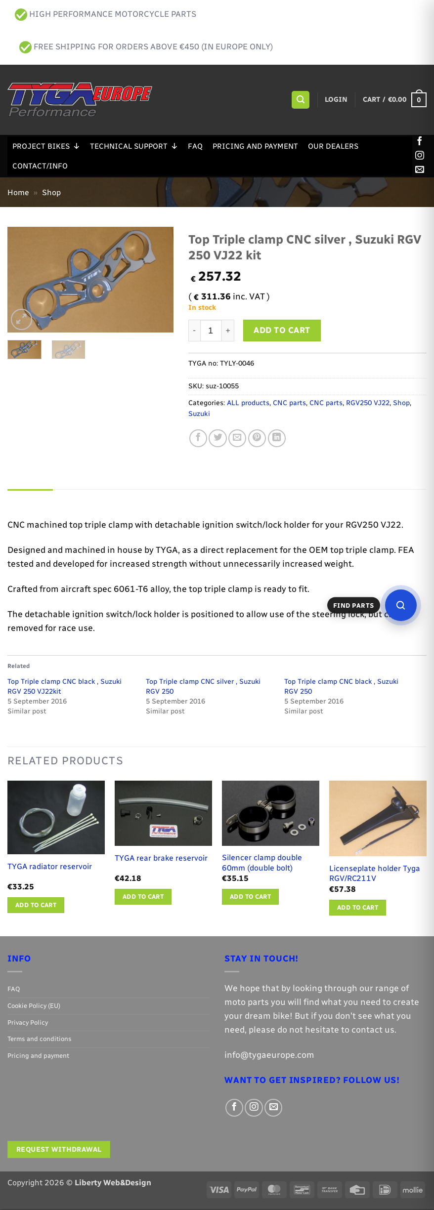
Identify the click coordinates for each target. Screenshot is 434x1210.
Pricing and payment (255, 146)
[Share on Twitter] (217, 438)
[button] (300, 100)
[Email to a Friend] (237, 438)
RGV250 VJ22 (368, 403)
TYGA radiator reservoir (49, 867)
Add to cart (282, 330)
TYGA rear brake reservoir (161, 859)
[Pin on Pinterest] (257, 438)
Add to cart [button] (35, 906)
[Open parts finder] (401, 605)
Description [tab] (32, 499)
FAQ (195, 146)
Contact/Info (40, 166)
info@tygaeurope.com (269, 1056)
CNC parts (289, 403)
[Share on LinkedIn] (277, 438)
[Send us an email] (419, 170)
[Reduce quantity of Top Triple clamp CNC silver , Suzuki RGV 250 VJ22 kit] (194, 330)
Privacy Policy (27, 1023)
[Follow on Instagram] (419, 156)
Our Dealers (333, 146)
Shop (51, 192)
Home (18, 192)
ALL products (248, 403)
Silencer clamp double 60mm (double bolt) (262, 864)
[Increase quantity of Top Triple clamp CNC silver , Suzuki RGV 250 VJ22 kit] (228, 330)
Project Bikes (46, 146)
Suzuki (199, 414)
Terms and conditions (39, 1039)
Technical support (134, 146)
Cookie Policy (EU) (33, 1006)
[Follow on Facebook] (419, 142)
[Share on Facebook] (198, 438)
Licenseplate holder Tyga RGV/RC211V (374, 874)
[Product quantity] (211, 330)
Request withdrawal (59, 1150)
